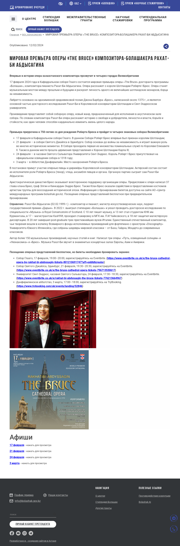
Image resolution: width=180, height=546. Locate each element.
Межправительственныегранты (86, 19)
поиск (17, 29)
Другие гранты (103, 508)
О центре (29, 18)
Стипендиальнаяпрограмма (153, 19)
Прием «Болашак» (101, 3)
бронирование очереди (27, 7)
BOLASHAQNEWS (32, 34)
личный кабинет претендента (44, 29)
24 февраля (17, 457)
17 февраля (17, 445)
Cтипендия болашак (51, 19)
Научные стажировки (123, 19)
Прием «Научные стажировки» (142, 3)
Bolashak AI (145, 502)
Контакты (164, 7)
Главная (14, 34)
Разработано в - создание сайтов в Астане (33, 541)
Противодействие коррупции (154, 496)
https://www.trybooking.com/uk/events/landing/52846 (49, 286)
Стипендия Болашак (106, 502)
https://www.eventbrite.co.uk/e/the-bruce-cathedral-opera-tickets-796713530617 (66, 270)
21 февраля (17, 451)
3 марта (15, 463)
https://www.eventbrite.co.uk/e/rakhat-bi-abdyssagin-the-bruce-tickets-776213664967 (69, 278)
